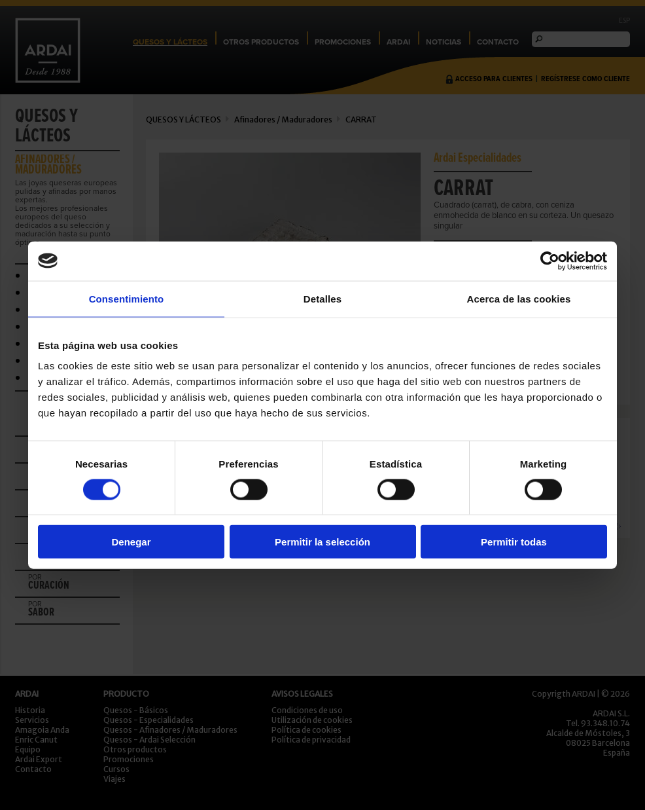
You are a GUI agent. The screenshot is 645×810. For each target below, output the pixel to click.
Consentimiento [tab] (126, 298)
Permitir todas (514, 541)
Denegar (130, 541)
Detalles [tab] (322, 298)
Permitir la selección (322, 541)
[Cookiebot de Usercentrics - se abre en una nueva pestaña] (550, 260)
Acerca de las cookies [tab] (519, 298)
